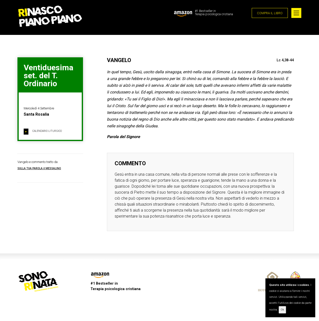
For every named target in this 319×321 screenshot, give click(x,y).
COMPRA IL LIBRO (270, 13)
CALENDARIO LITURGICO (43, 132)
